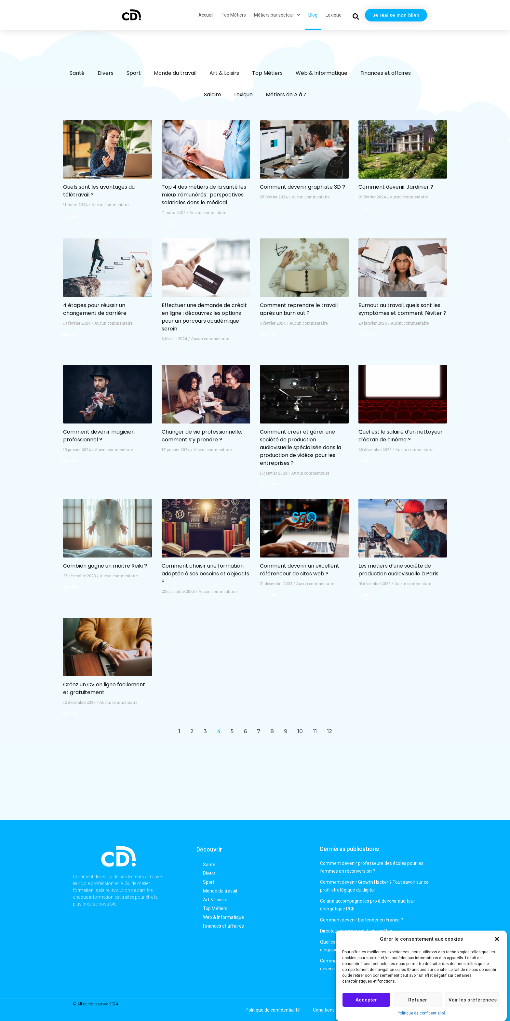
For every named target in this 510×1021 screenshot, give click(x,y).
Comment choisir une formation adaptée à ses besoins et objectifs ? (205, 573)
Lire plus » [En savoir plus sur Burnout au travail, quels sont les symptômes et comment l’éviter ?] (367, 334)
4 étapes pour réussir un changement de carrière (95, 309)
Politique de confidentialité (421, 1013)
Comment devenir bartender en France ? (361, 919)
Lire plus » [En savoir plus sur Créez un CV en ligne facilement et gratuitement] (72, 713)
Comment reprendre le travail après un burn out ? (299, 309)
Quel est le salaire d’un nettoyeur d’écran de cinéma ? (400, 435)
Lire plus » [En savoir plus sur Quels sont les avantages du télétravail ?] (72, 215)
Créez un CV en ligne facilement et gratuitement (104, 688)
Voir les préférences (473, 1000)
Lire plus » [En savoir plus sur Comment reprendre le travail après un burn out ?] (269, 334)
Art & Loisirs (224, 73)
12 (329, 731)
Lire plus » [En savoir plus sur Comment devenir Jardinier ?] (367, 208)
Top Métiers (233, 15)
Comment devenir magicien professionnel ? (99, 435)
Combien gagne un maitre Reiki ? (105, 566)
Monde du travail (175, 73)
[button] (497, 939)
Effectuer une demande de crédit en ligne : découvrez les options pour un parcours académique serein (204, 317)
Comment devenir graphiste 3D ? (302, 187)
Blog (312, 15)
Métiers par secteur (277, 14)
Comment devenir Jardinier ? (395, 187)
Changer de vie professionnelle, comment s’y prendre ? (202, 435)
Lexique (334, 15)
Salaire (212, 94)
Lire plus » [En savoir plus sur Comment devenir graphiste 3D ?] (269, 208)
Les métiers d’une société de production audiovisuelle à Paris (398, 569)
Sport (134, 73)
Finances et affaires (385, 73)
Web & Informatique (321, 73)
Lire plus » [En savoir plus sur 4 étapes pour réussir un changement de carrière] (72, 334)
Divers (106, 73)
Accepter (366, 1000)
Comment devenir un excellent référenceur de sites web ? (299, 569)
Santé (77, 73)
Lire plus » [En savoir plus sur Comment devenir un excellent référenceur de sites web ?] (269, 595)
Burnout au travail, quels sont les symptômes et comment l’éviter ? (402, 309)
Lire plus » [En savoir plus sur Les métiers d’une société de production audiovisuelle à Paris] (367, 595)
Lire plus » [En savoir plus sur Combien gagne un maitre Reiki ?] (72, 587)
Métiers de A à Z (286, 94)
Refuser (417, 1000)
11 (315, 731)
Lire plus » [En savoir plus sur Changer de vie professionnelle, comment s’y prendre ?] (171, 460)
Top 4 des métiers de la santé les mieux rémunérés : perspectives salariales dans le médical (204, 194)
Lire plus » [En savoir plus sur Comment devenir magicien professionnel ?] (72, 460)
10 (300, 731)
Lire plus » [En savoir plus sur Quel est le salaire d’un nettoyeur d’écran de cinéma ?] (367, 460)
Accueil (205, 15)
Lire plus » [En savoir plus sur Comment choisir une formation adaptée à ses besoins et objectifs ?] (171, 602)
